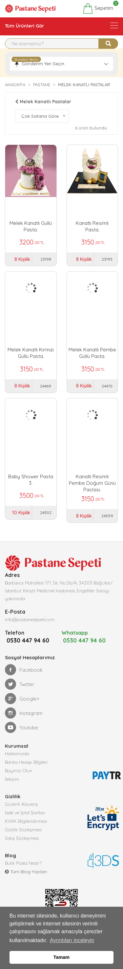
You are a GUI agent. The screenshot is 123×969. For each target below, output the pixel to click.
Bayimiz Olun (18, 779)
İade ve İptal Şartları (25, 821)
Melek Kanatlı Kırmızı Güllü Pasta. (31, 352)
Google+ (22, 707)
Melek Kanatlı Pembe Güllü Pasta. (92, 352)
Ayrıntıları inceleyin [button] (72, 940)
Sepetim (98, 8)
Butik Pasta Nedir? (23, 872)
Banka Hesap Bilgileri (26, 771)
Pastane (41, 84)
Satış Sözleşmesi (22, 847)
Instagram (24, 721)
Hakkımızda (17, 762)
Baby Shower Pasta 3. (30, 479)
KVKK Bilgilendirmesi (26, 830)
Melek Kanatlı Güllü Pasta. (31, 226)
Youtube (21, 736)
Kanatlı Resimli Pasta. (92, 226)
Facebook (24, 678)
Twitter (19, 692)
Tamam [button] (61, 957)
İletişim (12, 788)
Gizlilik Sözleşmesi (23, 838)
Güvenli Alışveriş (21, 813)
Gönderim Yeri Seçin (43, 64)
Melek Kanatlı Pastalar (43, 102)
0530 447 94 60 (26, 649)
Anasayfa (15, 84)
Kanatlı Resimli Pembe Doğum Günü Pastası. (92, 479)
